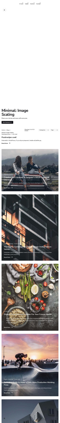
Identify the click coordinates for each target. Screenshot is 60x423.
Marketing (10, 243)
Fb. (55, 210)
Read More (6, 143)
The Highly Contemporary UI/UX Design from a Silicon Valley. (27, 248)
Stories (11, 174)
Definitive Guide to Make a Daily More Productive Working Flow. (29, 383)
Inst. (55, 206)
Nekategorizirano (6, 134)
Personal (6, 174)
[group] (21, 4)
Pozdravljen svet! (9, 137)
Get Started (7, 122)
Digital (5, 243)
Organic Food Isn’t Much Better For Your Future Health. (28, 314)
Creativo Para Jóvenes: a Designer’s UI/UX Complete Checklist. (26, 178)
